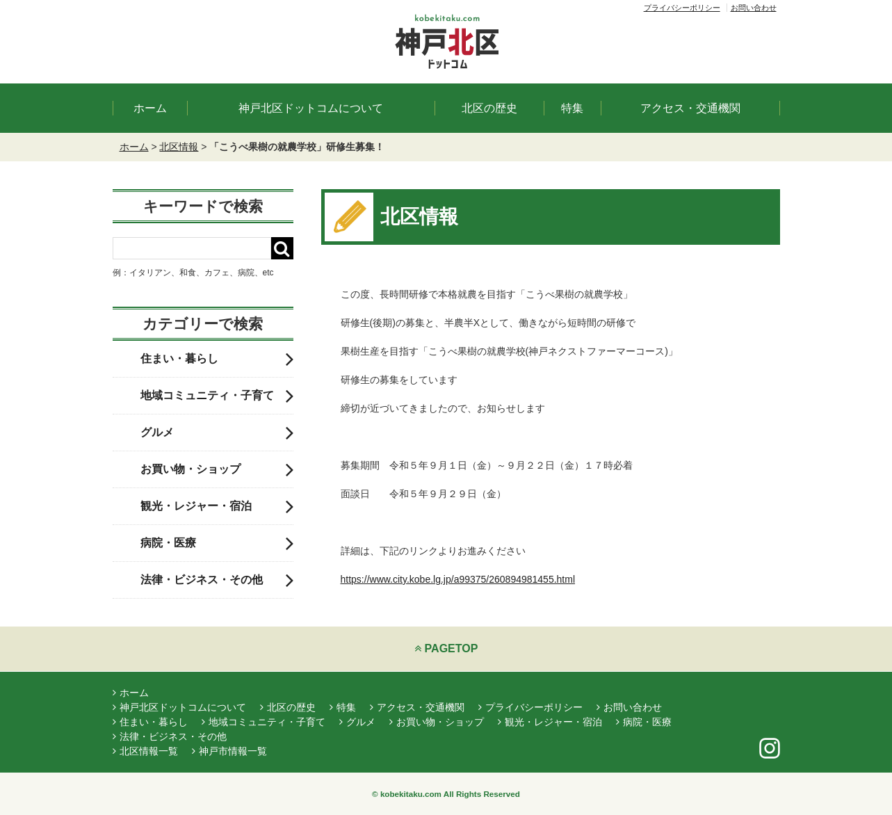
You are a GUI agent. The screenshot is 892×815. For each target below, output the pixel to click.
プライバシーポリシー (682, 7)
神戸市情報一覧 (229, 751)
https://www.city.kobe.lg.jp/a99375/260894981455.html (458, 579)
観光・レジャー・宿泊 (216, 506)
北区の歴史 (489, 108)
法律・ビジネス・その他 (216, 580)
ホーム (150, 108)
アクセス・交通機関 (690, 108)
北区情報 (178, 146)
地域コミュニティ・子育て (216, 396)
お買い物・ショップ (216, 469)
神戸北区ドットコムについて (310, 108)
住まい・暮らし (216, 359)
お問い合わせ (754, 7)
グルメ (216, 432)
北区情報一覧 (145, 751)
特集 (572, 108)
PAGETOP (446, 648)
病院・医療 (216, 543)
